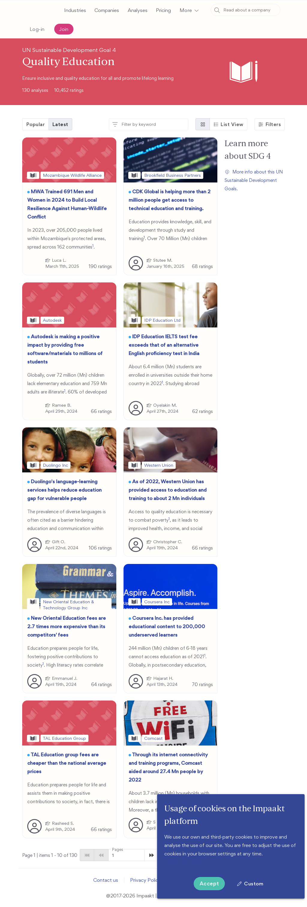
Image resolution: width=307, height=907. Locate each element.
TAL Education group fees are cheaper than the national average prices (66, 763)
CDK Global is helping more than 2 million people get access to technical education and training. (169, 200)
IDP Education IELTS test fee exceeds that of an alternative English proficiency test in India (164, 345)
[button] (189, 10)
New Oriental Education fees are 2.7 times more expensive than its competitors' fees (66, 626)
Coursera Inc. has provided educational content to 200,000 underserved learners (167, 626)
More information (183, 862)
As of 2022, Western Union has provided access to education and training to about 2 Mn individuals (168, 490)
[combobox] (245, 10)
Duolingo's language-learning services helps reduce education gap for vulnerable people (64, 490)
